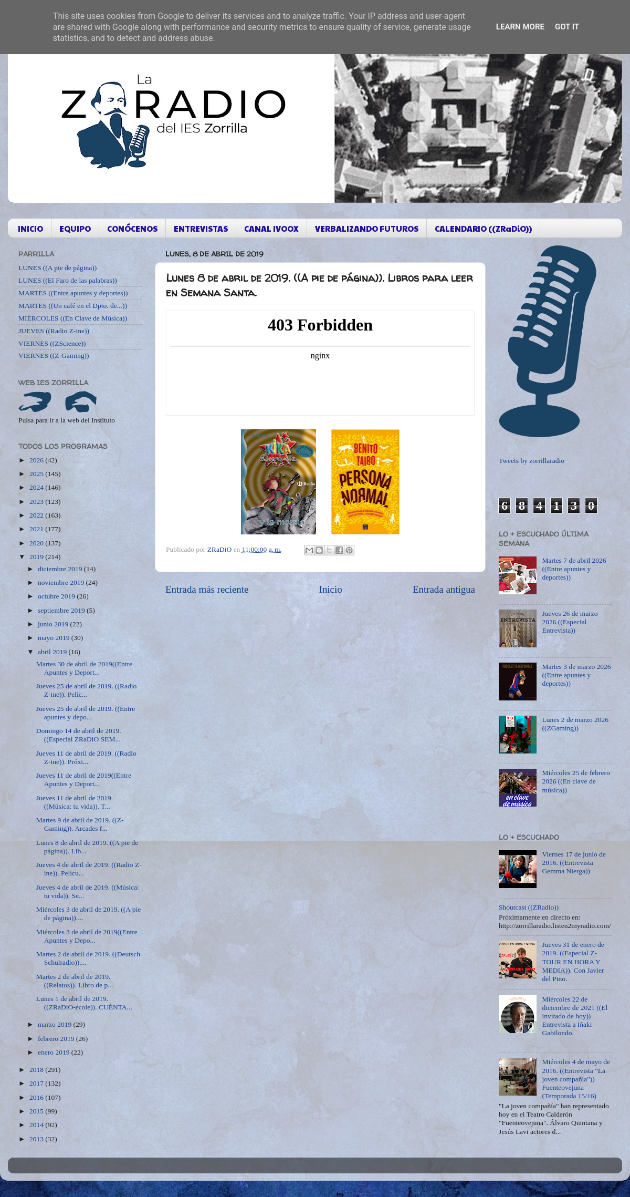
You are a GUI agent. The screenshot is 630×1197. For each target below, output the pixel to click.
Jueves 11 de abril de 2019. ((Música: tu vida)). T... (74, 802)
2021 (37, 529)
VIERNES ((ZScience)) (52, 343)
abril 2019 (53, 652)
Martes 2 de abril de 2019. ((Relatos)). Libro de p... (74, 981)
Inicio (330, 589)
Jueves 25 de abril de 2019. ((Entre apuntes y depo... (85, 713)
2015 (37, 1111)
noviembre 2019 (62, 582)
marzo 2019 (55, 1024)
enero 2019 (54, 1052)
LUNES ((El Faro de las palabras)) (67, 280)
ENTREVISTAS (201, 228)
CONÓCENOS (132, 228)
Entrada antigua (444, 589)
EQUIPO (75, 228)
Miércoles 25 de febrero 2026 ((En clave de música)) (576, 781)
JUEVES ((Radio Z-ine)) (53, 331)
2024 (37, 487)
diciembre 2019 (61, 569)
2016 (37, 1097)
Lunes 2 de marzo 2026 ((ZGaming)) (575, 724)
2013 (37, 1139)
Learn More (520, 27)
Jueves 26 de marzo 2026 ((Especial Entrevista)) (569, 622)
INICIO (30, 228)
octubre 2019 (57, 596)
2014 (37, 1125)
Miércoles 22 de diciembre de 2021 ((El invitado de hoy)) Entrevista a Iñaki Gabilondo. (574, 1016)
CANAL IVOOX (271, 228)
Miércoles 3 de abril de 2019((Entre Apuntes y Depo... (87, 936)
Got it (567, 27)
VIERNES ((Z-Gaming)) (53, 355)
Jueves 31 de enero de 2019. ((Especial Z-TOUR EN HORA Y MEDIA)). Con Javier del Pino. (573, 962)
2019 (37, 557)
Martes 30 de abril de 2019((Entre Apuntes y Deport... (84, 668)
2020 (37, 543)
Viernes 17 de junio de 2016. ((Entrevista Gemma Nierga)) (573, 862)
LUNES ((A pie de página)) (57, 268)
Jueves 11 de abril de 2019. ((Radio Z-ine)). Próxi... (86, 757)
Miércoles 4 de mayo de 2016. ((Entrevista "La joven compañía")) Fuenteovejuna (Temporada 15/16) (576, 1079)
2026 (37, 460)
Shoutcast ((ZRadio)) (529, 907)
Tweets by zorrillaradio (531, 461)
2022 (37, 515)
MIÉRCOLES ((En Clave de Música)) (72, 318)
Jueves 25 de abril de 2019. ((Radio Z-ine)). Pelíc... (86, 690)
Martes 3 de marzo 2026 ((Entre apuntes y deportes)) (576, 675)
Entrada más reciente (206, 589)
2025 (37, 474)
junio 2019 (54, 624)
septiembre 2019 (62, 610)
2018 (37, 1070)
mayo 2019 (54, 638)
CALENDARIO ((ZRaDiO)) (483, 228)
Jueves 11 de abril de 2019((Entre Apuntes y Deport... (83, 779)
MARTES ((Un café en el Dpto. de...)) (72, 305)
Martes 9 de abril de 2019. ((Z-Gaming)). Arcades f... (80, 824)
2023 (37, 501)
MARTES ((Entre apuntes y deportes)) (73, 293)
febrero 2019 (57, 1039)
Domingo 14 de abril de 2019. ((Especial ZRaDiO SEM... (78, 735)
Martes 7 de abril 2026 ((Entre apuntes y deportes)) (574, 568)
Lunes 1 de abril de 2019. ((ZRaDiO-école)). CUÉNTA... (84, 1003)
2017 (37, 1083)
